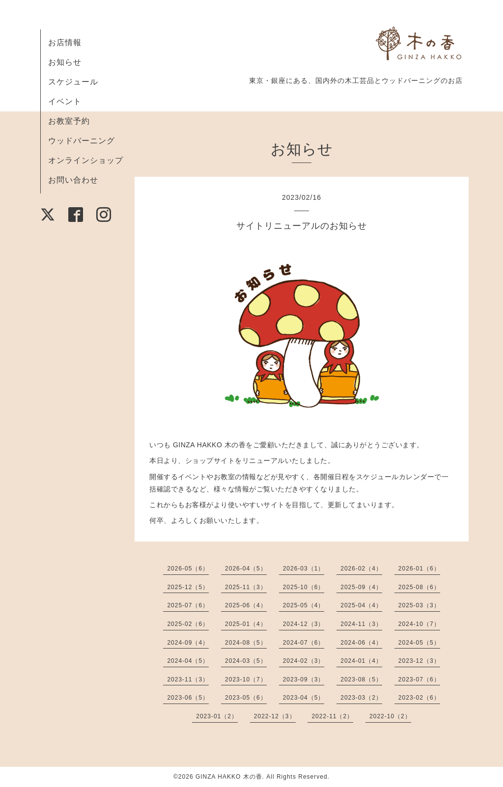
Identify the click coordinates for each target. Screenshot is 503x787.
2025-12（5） (188, 587)
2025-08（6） (419, 587)
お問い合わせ (73, 180)
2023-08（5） (361, 679)
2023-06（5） (188, 697)
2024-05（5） (419, 642)
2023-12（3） (419, 660)
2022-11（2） (332, 716)
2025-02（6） (188, 624)
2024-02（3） (304, 660)
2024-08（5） (246, 642)
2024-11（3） (361, 624)
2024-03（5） (246, 660)
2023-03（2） (361, 697)
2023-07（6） (419, 679)
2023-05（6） (246, 697)
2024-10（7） (419, 624)
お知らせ (65, 62)
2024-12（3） (304, 624)
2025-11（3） (246, 587)
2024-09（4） (188, 642)
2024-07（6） (304, 642)
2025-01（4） (246, 624)
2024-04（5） (188, 660)
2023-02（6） (419, 697)
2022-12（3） (275, 716)
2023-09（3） (304, 679)
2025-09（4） (361, 587)
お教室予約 (69, 121)
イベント (65, 101)
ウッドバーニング (81, 140)
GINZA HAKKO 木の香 (229, 776)
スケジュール (73, 82)
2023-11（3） (188, 679)
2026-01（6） (419, 568)
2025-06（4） (246, 605)
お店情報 (65, 42)
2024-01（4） (361, 660)
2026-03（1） (304, 568)
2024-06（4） (361, 642)
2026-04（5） (246, 568)
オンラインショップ (85, 160)
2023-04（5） (304, 697)
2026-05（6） (188, 568)
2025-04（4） (361, 605)
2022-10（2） (390, 716)
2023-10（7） (246, 679)
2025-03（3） (419, 605)
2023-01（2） (217, 716)
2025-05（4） (304, 605)
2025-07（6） (188, 605)
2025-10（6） (304, 587)
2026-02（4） (361, 568)
